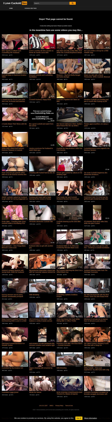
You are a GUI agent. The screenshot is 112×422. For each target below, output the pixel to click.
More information (90, 418)
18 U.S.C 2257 (43, 405)
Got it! (78, 418)
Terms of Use (69, 405)
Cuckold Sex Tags (30, 8)
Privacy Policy (59, 405)
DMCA (51, 405)
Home (11, 8)
